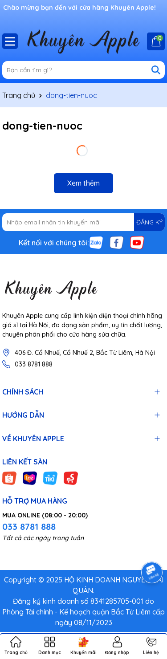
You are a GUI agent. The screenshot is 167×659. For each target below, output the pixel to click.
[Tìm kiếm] (156, 70)
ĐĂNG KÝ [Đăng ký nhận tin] (149, 222)
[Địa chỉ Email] (83, 222)
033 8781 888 (34, 364)
